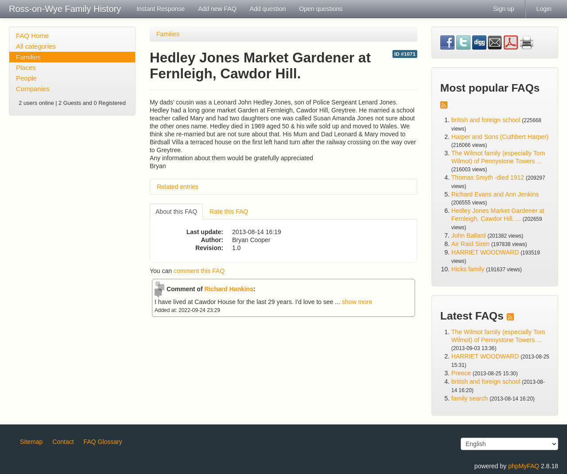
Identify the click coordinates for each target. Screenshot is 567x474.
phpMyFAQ (523, 466)
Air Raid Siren (470, 243)
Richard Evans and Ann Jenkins (495, 194)
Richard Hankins (228, 289)
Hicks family (468, 269)
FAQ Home (32, 35)
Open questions (320, 8)
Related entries (177, 186)
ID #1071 (405, 54)
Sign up (503, 8)
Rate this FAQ (229, 211)
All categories (36, 46)
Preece (461, 373)
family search (470, 398)
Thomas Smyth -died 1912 (487, 177)
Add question (268, 8)
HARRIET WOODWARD (485, 252)
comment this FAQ (199, 270)
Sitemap (31, 441)
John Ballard (468, 235)
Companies (33, 88)
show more (357, 301)
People (26, 78)
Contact (63, 441)
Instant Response (160, 8)
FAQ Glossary (103, 441)
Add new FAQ (217, 8)
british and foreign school (485, 119)
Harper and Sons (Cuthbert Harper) (499, 136)
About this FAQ (176, 211)
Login (543, 8)
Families (28, 57)
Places (26, 67)
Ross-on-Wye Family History (65, 9)
